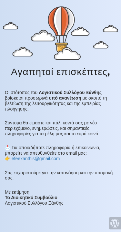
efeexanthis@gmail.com (36, 158)
